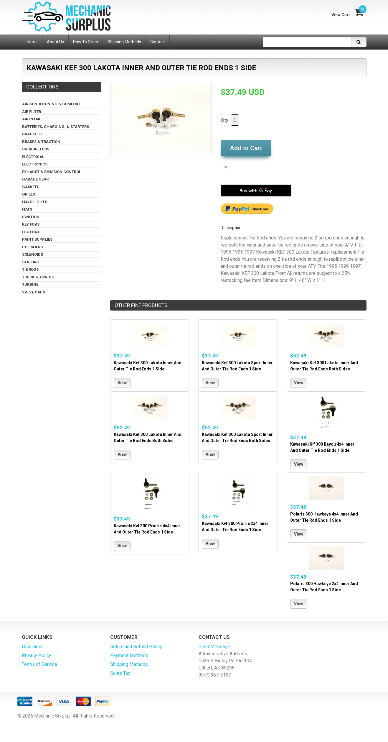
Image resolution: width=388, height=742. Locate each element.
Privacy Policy (36, 655)
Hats (27, 209)
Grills (28, 194)
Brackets (32, 134)
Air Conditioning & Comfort (51, 104)
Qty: (230, 120)
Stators (30, 262)
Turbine (30, 284)
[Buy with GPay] (256, 190)
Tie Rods (30, 269)
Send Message (214, 646)
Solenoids (32, 254)
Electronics (34, 164)
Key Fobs (30, 224)
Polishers (32, 247)
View (122, 382)
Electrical (33, 157)
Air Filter (31, 111)
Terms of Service (39, 664)
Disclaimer (33, 646)
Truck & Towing (38, 277)
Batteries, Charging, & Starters (55, 126)
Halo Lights (34, 202)
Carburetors (35, 149)
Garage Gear (35, 179)
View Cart (340, 14)
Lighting (31, 232)
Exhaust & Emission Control (51, 172)
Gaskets (30, 187)
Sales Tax (120, 673)
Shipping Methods (129, 664)
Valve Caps (33, 292)
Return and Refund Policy (136, 646)
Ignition (30, 217)
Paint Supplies (37, 239)
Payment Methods (129, 655)
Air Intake (32, 119)
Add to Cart (246, 148)
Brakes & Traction (41, 141)
